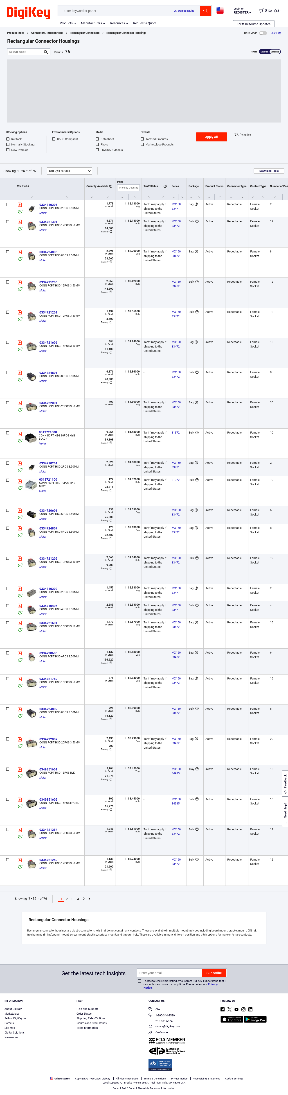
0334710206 (48, 205)
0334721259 (48, 860)
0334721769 (48, 679)
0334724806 (48, 252)
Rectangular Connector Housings (126, 32)
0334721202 (48, 558)
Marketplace (11, 1013)
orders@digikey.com (164, 1027)
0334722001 (48, 403)
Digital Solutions (14, 1032)
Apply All (211, 137)
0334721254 (48, 829)
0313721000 (48, 432)
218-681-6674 (160, 1021)
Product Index (15, 32)
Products (66, 23)
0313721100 (48, 479)
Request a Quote (144, 23)
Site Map (9, 1027)
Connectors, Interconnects (47, 32)
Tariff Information (87, 1027)
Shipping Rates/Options (90, 1018)
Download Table (269, 171)
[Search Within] (25, 52)
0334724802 (48, 709)
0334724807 (48, 528)
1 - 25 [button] (21, 171)
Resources (117, 23)
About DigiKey (13, 1009)
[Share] (276, 33)
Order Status (84, 1013)
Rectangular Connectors (84, 32)
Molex (43, 213)
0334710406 (48, 606)
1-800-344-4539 (161, 1016)
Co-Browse (158, 1033)
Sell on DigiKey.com (16, 1018)
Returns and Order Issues (91, 1023)
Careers (9, 1023)
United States (60, 1078)
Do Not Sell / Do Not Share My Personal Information (144, 1088)
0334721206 (48, 282)
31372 (176, 432)
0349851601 (48, 769)
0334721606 (48, 342)
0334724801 (48, 373)
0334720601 (48, 510)
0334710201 (48, 463)
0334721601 (48, 623)
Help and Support (87, 1009)
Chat (154, 1010)
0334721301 (48, 222)
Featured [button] (59, 171)
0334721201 (48, 312)
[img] (28, 13)
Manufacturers (91, 23)
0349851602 (48, 799)
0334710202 (48, 589)
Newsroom (11, 1037)
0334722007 (48, 739)
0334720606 (48, 653)
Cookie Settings (234, 1078)
